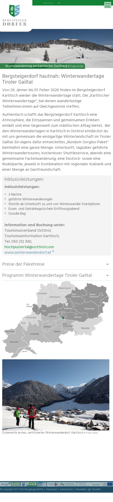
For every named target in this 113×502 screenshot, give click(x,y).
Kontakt (96, 490)
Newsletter (81, 490)
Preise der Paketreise (23, 264)
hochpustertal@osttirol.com (29, 247)
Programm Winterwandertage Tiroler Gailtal (47, 275)
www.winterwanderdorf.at (27, 253)
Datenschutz (66, 490)
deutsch (48, 3)
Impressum (52, 490)
